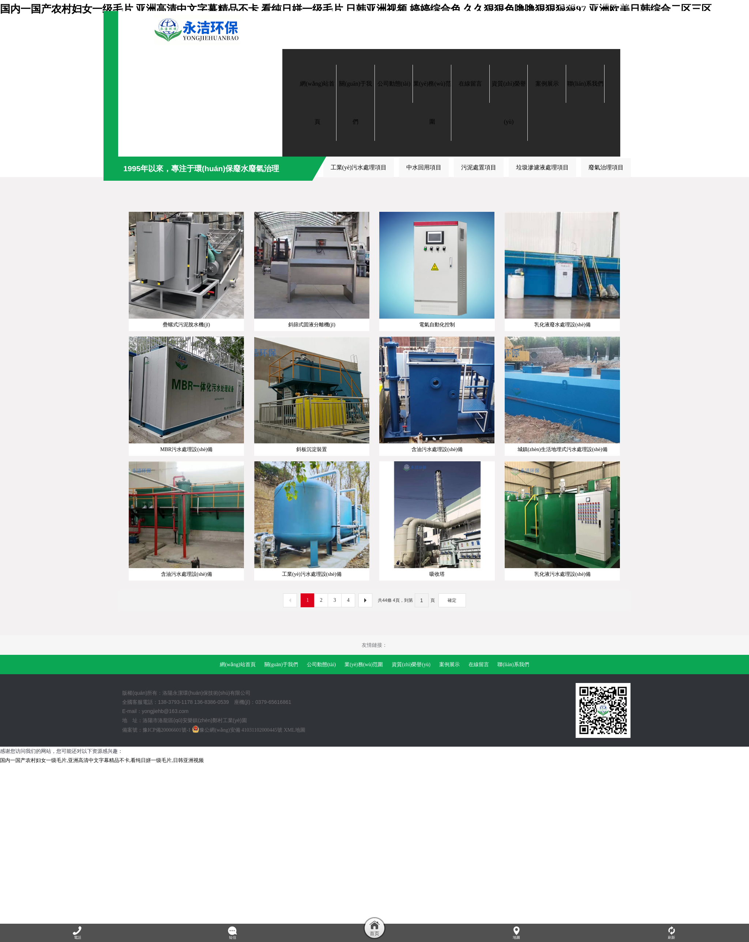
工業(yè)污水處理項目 (359, 167)
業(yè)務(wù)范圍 (364, 780)
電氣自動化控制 (142, 167)
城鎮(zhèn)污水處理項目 (213, 167)
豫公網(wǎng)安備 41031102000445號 (237, 846)
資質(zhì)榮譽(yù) (411, 780)
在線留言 (478, 780)
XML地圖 (294, 846)
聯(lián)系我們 (513, 780)
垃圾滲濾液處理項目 (542, 167)
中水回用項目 (423, 167)
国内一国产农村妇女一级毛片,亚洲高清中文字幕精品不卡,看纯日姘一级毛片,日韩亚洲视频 (102, 876)
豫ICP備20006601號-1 (167, 846)
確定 (452, 716)
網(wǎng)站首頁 (237, 780)
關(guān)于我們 (281, 780)
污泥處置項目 (478, 167)
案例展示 (449, 780)
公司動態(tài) (321, 780)
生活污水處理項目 (287, 167)
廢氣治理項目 (606, 167)
